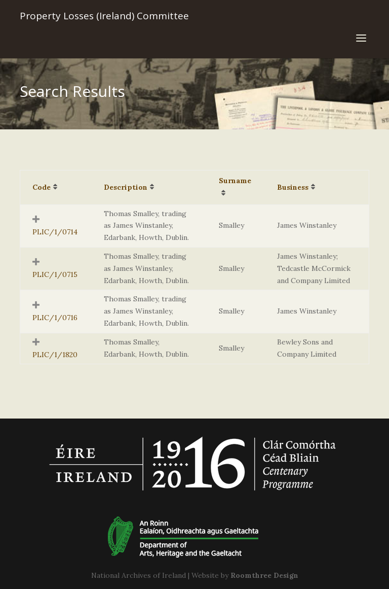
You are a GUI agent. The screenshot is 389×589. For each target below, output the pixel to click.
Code (41, 187)
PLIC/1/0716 (54, 317)
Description (125, 187)
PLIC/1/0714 (54, 231)
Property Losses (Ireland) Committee (104, 15)
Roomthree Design (264, 575)
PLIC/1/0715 (54, 274)
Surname (235, 180)
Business (292, 187)
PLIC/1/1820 (54, 354)
